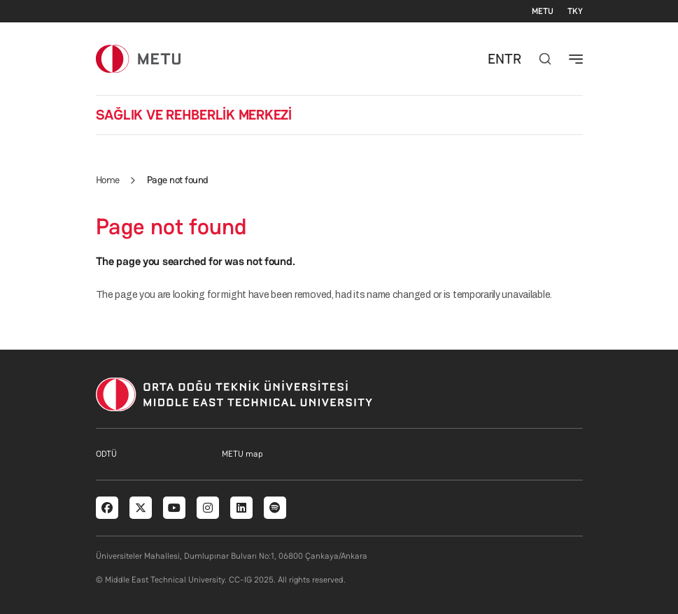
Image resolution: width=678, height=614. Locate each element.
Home (108, 179)
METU (542, 11)
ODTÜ (106, 453)
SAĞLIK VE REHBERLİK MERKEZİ (194, 114)
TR (512, 58)
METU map (242, 453)
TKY (575, 11)
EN (496, 58)
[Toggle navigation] (576, 58)
